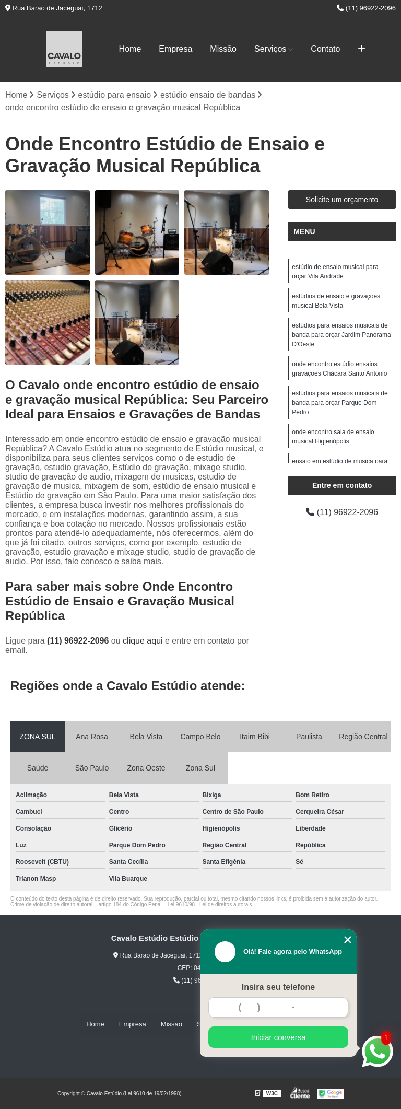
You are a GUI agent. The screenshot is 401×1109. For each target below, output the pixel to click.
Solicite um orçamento (342, 200)
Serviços (270, 48)
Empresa (175, 48)
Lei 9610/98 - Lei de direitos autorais (210, 904)
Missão (223, 48)
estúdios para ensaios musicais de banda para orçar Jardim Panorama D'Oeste (341, 335)
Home (130, 48)
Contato (325, 48)
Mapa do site (295, 1024)
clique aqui (143, 640)
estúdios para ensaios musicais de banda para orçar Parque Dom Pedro (339, 403)
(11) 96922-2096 (366, 8)
